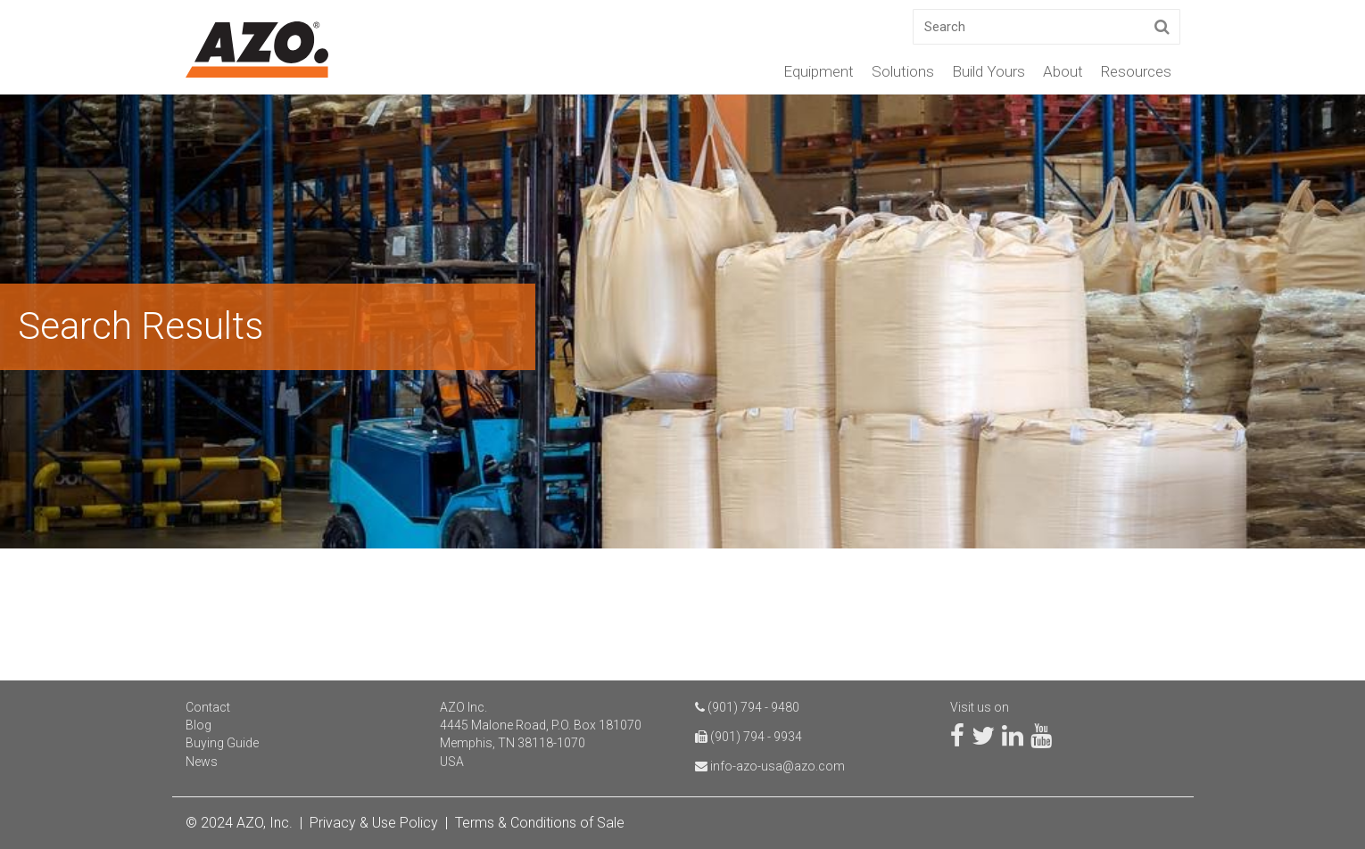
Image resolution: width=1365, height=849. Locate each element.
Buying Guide (222, 743)
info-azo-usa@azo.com (777, 766)
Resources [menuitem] (1136, 71)
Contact (208, 707)
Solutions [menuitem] (903, 71)
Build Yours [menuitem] (988, 71)
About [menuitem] (1063, 71)
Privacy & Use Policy (374, 822)
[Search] (1046, 27)
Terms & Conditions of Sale (540, 822)
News (202, 761)
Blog (198, 725)
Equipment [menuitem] (818, 71)
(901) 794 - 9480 (753, 707)
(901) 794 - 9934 (756, 736)
